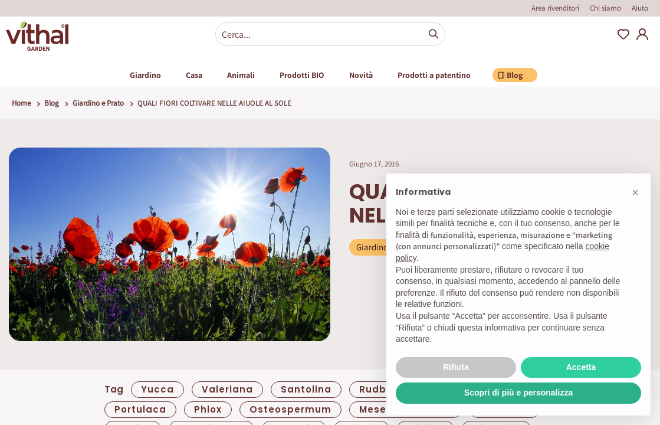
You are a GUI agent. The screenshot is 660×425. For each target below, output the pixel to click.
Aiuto (640, 8)
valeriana (227, 389)
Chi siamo (605, 8)
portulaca (140, 409)
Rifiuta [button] (456, 367)
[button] (635, 192)
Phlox (208, 409)
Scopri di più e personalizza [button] (518, 392)
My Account (642, 34)
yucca (157, 389)
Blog (51, 103)
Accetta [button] (581, 367)
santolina (306, 389)
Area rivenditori (555, 8)
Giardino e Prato (98, 103)
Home (21, 103)
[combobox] (330, 34)
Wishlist (623, 34)
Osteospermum (290, 409)
